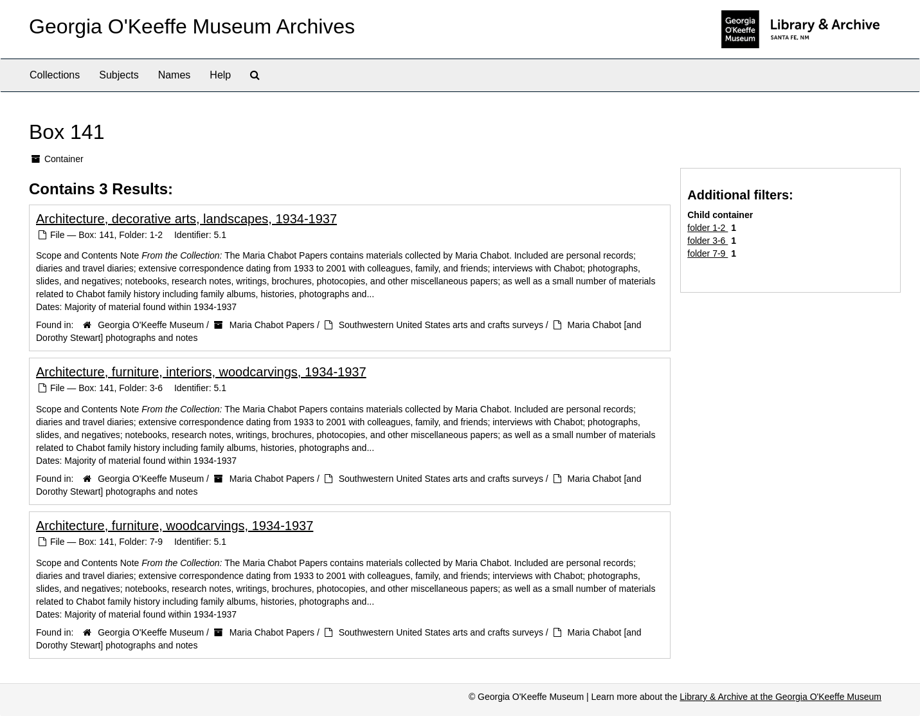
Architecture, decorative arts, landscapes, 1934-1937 (186, 219)
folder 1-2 (707, 228)
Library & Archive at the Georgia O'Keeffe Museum (780, 697)
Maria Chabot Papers (272, 325)
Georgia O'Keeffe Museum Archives (192, 26)
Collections (55, 74)
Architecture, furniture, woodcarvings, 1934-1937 (174, 526)
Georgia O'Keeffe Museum (151, 325)
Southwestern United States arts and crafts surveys (441, 325)
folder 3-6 (707, 240)
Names (174, 74)
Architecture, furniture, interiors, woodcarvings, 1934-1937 (201, 372)
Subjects (118, 74)
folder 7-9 (707, 253)
